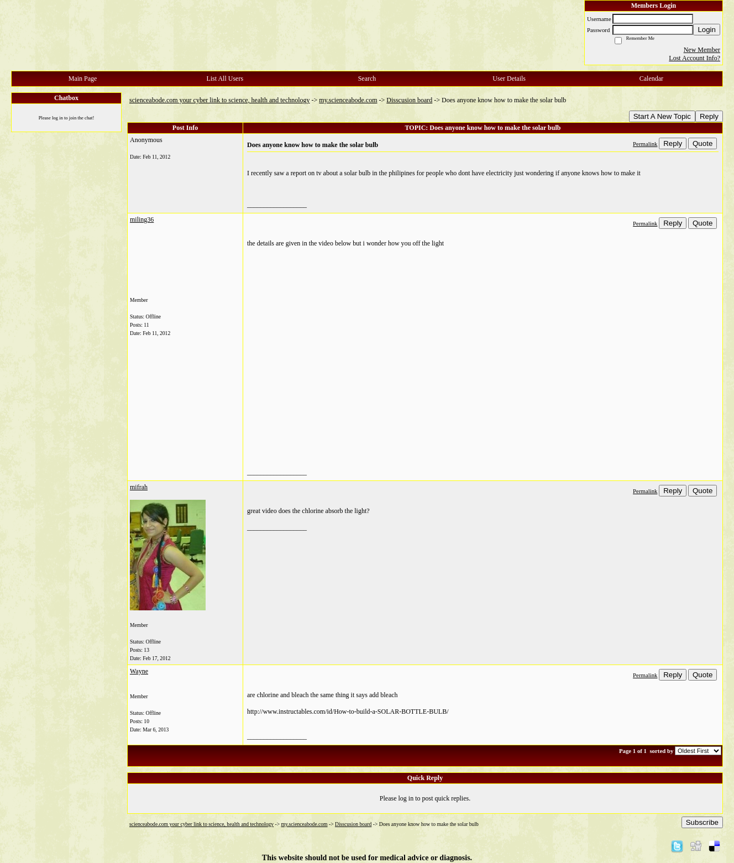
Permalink (645, 143)
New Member (702, 50)
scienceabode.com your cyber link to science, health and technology (219, 100)
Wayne (139, 671)
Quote (702, 143)
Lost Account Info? (694, 58)
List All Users (224, 78)
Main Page (83, 78)
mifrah (139, 487)
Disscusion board (409, 100)
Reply (709, 116)
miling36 (142, 219)
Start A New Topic (662, 116)
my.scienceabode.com (348, 100)
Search (367, 78)
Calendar (651, 78)
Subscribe (702, 822)
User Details (509, 78)
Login (707, 29)
